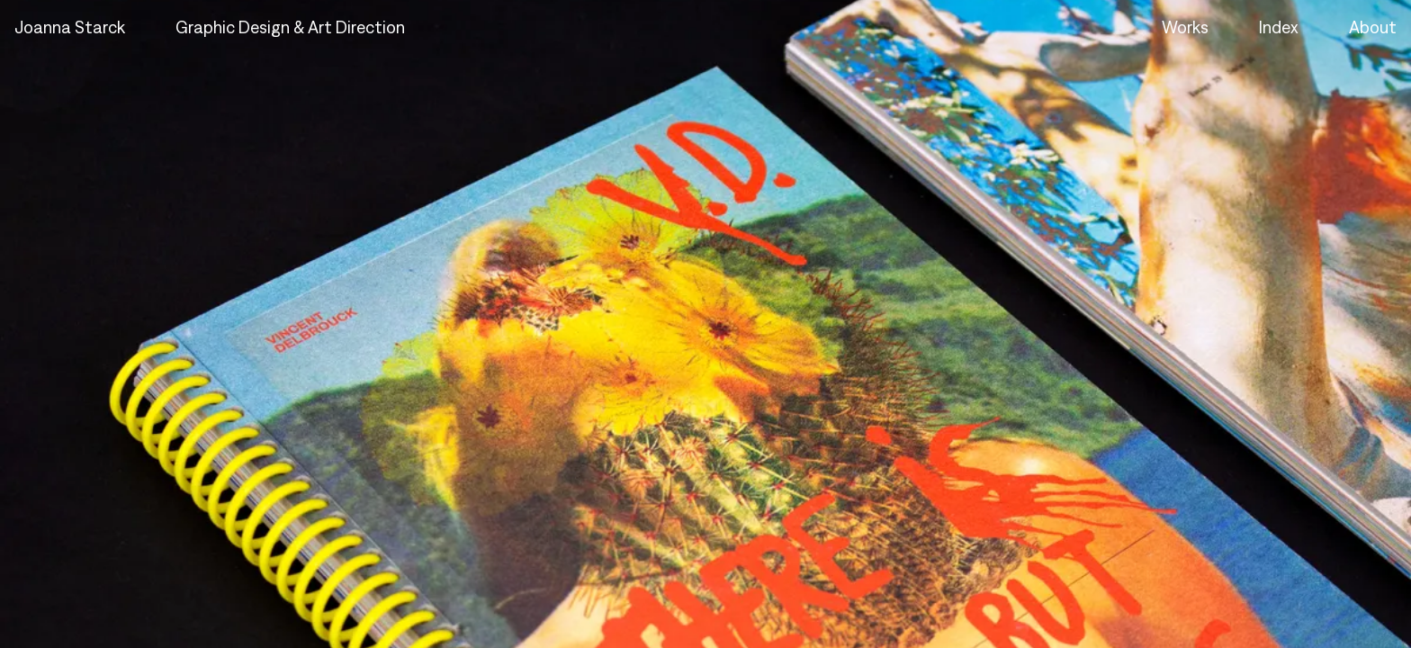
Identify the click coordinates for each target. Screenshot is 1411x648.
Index (1279, 27)
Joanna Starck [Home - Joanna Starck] (69, 27)
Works (1185, 27)
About (1373, 27)
